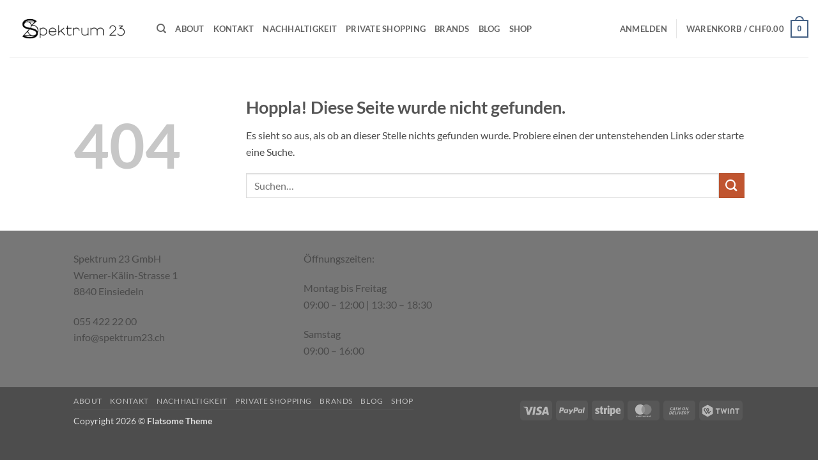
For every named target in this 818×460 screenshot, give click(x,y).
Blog (489, 29)
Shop (520, 29)
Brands (452, 29)
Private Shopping (386, 29)
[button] (643, 29)
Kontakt (233, 29)
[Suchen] (161, 29)
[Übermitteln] (732, 185)
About (189, 29)
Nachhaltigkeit (300, 29)
